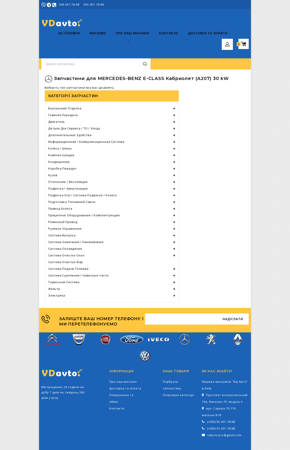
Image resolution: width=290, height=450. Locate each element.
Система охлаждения (65, 227)
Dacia (78, 320)
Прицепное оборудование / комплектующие (84, 194)
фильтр (54, 267)
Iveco (158, 320)
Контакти (151, 42)
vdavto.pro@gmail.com (224, 414)
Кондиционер (59, 140)
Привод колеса (60, 187)
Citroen (52, 320)
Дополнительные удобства (69, 114)
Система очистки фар (65, 241)
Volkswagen (145, 337)
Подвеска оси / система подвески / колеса (82, 174)
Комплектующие (61, 134)
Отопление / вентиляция (68, 160)
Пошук (201, 23)
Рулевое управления (64, 207)
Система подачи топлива (68, 247)
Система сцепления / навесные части (78, 254)
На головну (52, 42)
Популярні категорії (178, 374)
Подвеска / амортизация (68, 167)
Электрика (56, 274)
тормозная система (64, 261)
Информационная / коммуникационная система (86, 120)
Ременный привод (62, 200)
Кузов (53, 154)
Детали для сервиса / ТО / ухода (74, 107)
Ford (132, 320)
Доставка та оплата (190, 42)
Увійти (223, 4)
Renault (238, 320)
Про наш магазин (115, 42)
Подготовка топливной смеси (71, 180)
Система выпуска (62, 214)
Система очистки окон (66, 234)
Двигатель (56, 100)
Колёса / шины (60, 127)
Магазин (81, 42)
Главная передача (63, 94)
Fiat (105, 320)
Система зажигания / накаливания (76, 221)
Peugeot (211, 320)
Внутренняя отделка (64, 87)
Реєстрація (240, 4)
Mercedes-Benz (185, 320)
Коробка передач (62, 147)
